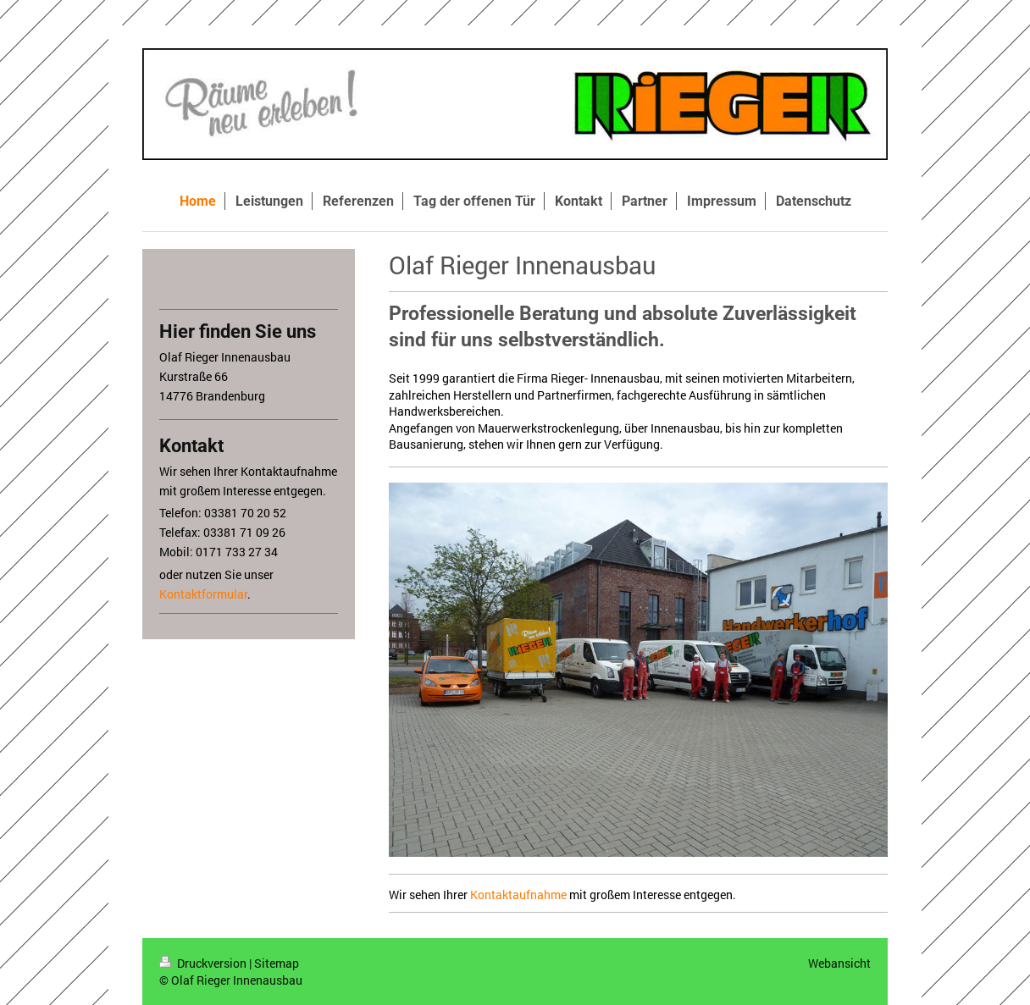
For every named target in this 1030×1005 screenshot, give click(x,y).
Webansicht (839, 963)
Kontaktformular (203, 594)
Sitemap (276, 963)
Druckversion (204, 963)
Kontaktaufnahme (518, 894)
